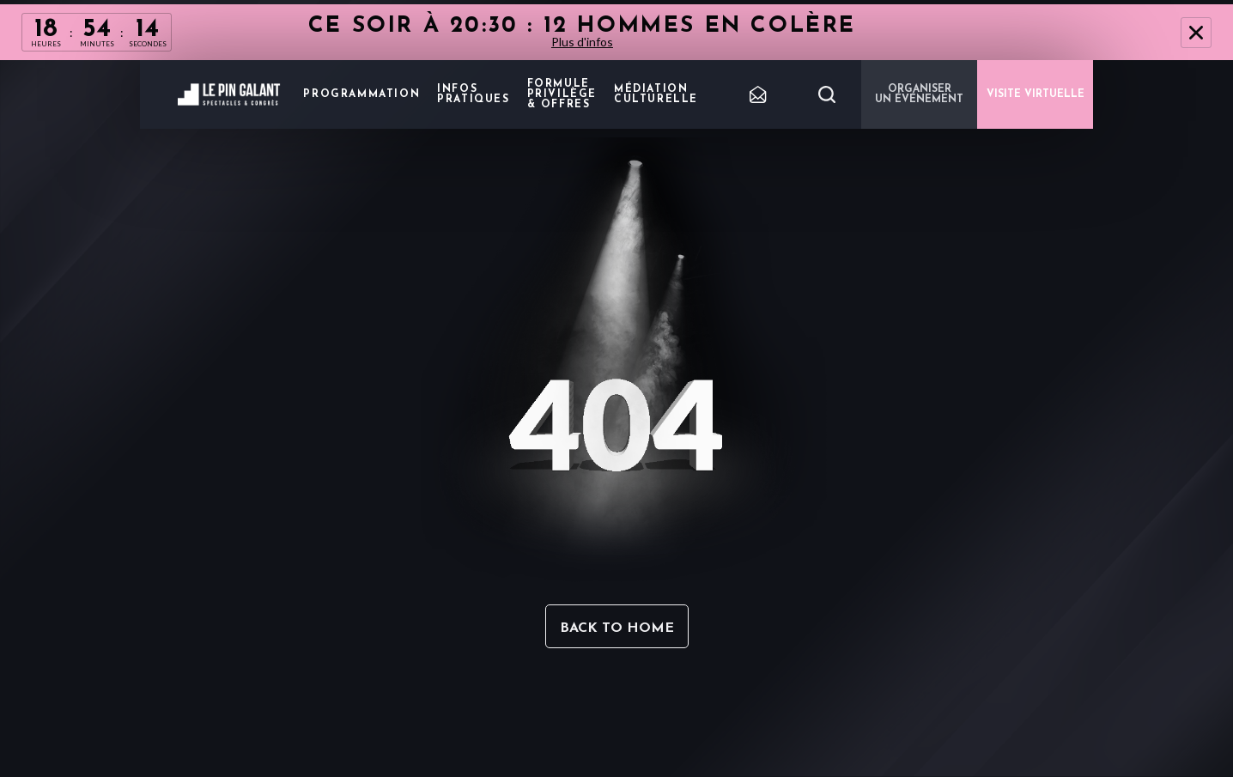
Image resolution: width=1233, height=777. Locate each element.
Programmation (361, 94)
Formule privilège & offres (562, 94)
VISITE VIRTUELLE (1035, 94)
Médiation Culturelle (656, 94)
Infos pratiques (473, 94)
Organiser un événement (919, 94)
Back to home (617, 628)
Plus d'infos (582, 41)
